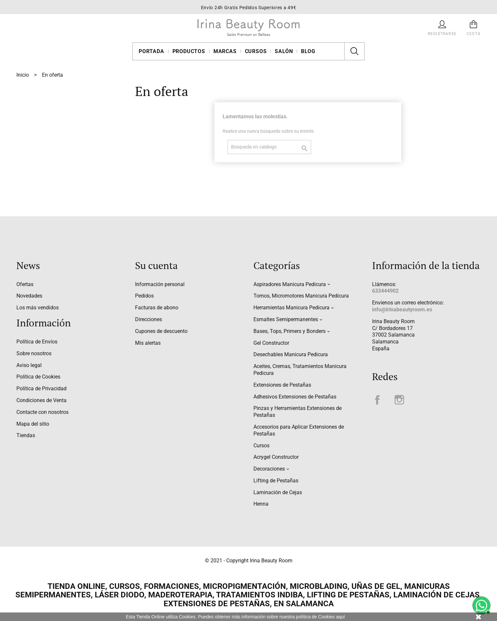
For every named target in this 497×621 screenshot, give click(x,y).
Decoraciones (269, 469)
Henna (260, 504)
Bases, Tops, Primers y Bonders (289, 331)
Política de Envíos (36, 342)
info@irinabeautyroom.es (402, 309)
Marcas (225, 51)
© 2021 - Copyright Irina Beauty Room (248, 560)
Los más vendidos (37, 307)
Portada (151, 51)
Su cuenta (156, 265)
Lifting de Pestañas (275, 480)
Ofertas (24, 284)
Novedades (29, 296)
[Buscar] (269, 147)
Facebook (377, 399)
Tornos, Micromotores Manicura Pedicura (301, 296)
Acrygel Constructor (276, 457)
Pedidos (144, 296)
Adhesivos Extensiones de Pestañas (294, 397)
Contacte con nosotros (42, 412)
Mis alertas (148, 343)
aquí (340, 616)
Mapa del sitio (32, 424)
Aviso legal (29, 365)
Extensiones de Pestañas (282, 385)
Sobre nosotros (33, 353)
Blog (308, 51)
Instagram (399, 399)
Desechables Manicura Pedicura (290, 354)
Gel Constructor (271, 343)
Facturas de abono (156, 307)
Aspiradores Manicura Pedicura (289, 284)
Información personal (160, 284)
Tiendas (25, 435)
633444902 (385, 291)
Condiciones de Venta (41, 400)
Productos (188, 51)
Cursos (256, 51)
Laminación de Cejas (277, 492)
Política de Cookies (38, 377)
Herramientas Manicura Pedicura (291, 307)
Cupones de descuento (161, 331)
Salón (284, 51)
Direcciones (148, 319)
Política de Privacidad (41, 388)
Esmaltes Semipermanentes (285, 319)
